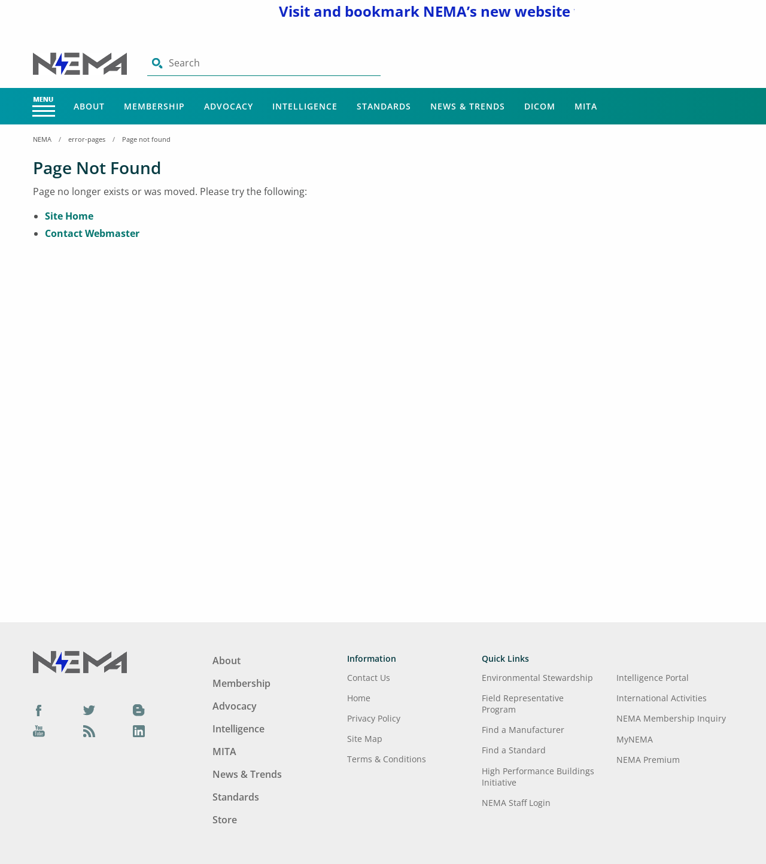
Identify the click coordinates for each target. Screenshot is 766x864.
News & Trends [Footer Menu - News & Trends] (247, 774)
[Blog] (139, 709)
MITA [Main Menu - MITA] (585, 106)
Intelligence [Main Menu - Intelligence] (305, 106)
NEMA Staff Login (516, 802)
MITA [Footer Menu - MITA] (224, 751)
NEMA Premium (648, 759)
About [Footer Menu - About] (226, 660)
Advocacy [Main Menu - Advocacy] (228, 106)
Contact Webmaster (92, 233)
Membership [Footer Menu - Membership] (241, 683)
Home (358, 698)
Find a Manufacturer (523, 729)
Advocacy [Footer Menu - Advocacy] (234, 706)
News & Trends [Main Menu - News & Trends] (467, 106)
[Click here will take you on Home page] (81, 62)
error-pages (86, 139)
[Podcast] (89, 731)
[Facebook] (39, 709)
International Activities (661, 698)
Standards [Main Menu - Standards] (384, 106)
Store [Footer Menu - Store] (224, 819)
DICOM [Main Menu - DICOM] (539, 106)
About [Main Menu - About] (89, 106)
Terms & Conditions (386, 759)
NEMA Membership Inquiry (671, 718)
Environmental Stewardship (537, 677)
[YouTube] (39, 731)
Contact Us (368, 677)
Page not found (146, 139)
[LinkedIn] (139, 731)
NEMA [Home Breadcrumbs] (42, 139)
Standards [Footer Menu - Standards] (235, 797)
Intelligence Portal (652, 677)
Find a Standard (514, 750)
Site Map (364, 738)
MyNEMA (634, 739)
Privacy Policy (373, 718)
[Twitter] (89, 709)
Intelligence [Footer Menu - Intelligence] (238, 728)
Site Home (69, 216)
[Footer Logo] (80, 661)
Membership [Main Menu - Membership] (154, 106)
